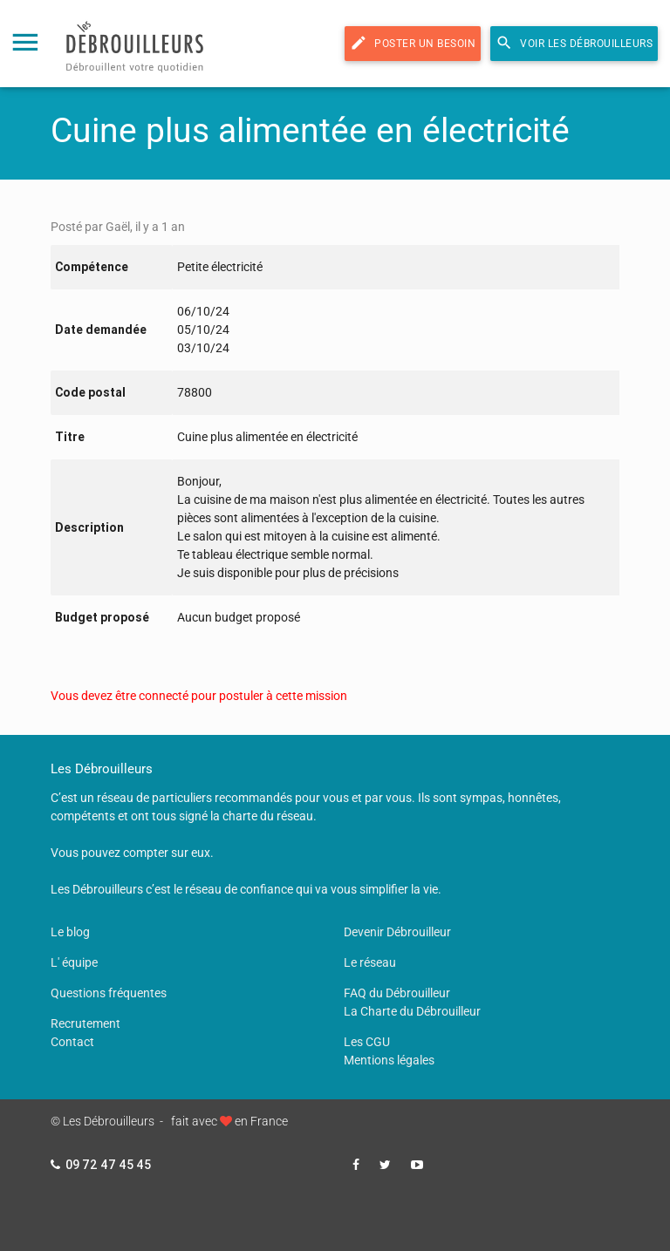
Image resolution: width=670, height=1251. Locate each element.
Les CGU (367, 1042)
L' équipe (74, 962)
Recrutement (85, 1023)
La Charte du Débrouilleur (412, 1011)
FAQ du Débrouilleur (397, 993)
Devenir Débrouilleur (397, 932)
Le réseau (370, 962)
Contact (72, 1042)
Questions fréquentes (109, 993)
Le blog (70, 932)
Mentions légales (389, 1060)
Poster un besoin (412, 42)
